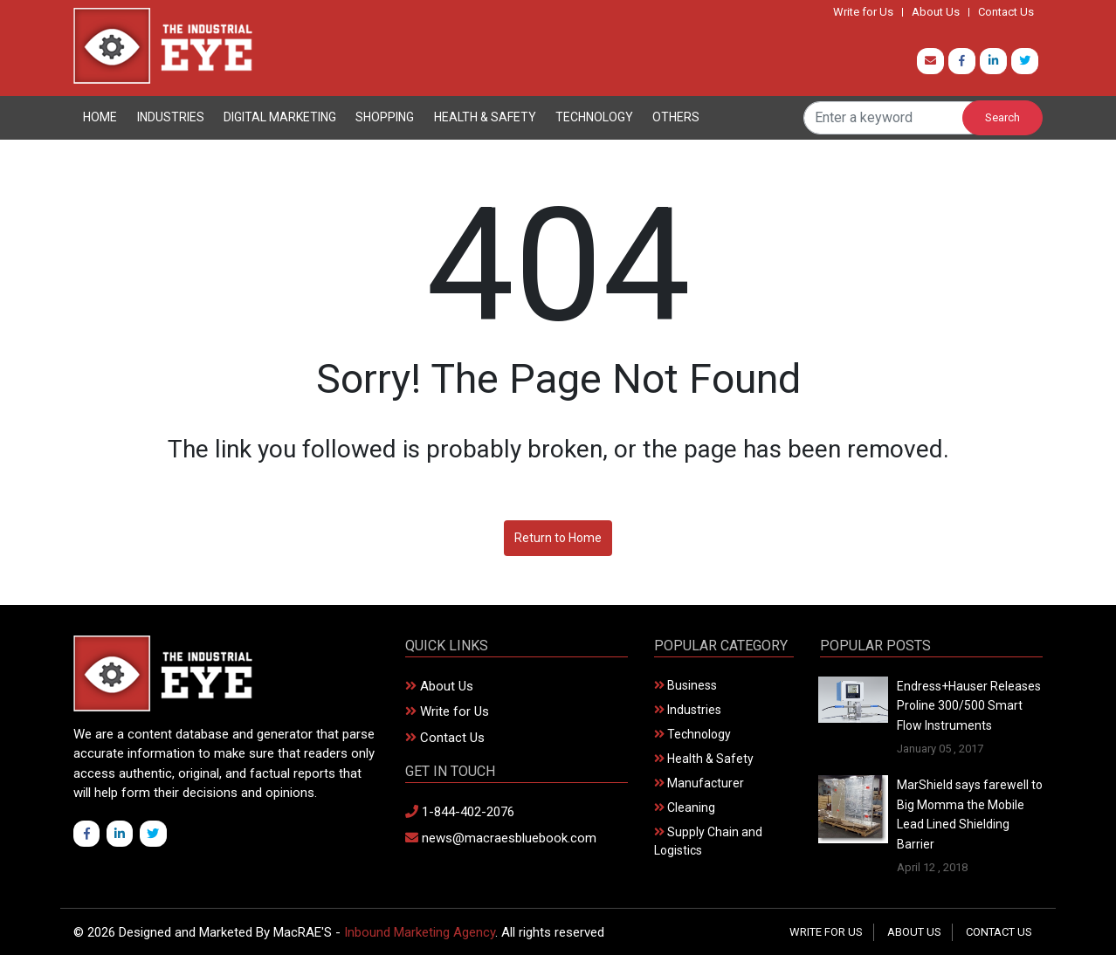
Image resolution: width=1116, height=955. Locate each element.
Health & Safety (485, 117)
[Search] (894, 117)
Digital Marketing (280, 117)
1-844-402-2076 (459, 812)
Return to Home (558, 538)
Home (100, 117)
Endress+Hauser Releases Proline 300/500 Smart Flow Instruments (969, 705)
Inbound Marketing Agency (419, 932)
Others (675, 117)
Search (1002, 117)
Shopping (384, 117)
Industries (170, 117)
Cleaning (684, 807)
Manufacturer (699, 783)
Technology (594, 117)
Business (685, 685)
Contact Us (1006, 12)
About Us (936, 12)
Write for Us (863, 12)
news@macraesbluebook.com (500, 838)
